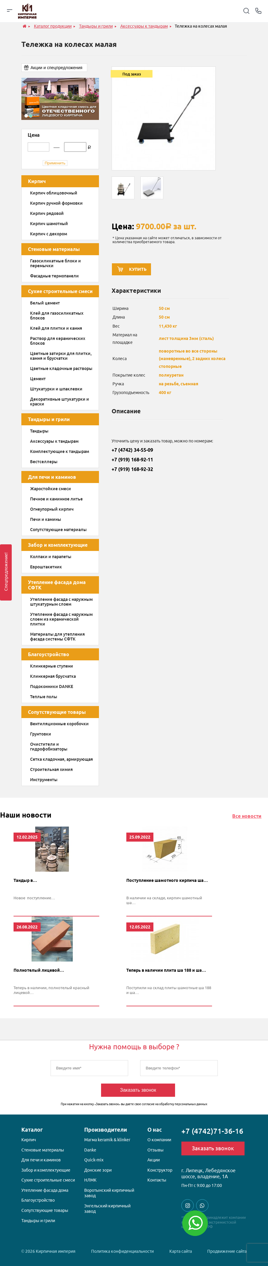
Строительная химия (51, 769)
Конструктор (159, 1171)
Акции (153, 1160)
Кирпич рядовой (47, 213)
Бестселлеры (43, 461)
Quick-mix (93, 1160)
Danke (90, 1150)
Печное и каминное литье (56, 499)
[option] (60, 99)
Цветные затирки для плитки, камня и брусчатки (61, 356)
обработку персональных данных (183, 1105)
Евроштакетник (46, 566)
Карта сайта (180, 1251)
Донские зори (98, 1171)
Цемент (38, 378)
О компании (159, 1140)
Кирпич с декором (48, 233)
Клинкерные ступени (51, 666)
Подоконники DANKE (51, 686)
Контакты (156, 1181)
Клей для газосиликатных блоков (56, 315)
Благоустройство (48, 654)
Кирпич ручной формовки (56, 203)
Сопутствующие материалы (58, 529)
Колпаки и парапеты (50, 556)
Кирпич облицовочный (53, 193)
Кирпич (37, 181)
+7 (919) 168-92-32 (132, 471)
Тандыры (39, 431)
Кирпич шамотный (49, 223)
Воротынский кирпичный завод (109, 1194)
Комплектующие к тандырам (59, 451)
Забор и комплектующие (58, 545)
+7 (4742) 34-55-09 (132, 451)
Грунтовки (40, 734)
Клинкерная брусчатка (53, 676)
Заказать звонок (138, 1090)
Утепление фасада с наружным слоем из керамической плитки (61, 619)
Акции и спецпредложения (56, 67)
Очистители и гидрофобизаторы (48, 746)
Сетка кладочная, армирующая (61, 759)
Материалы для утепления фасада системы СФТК (57, 636)
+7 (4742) (212, 1132)
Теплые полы (43, 696)
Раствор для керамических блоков (57, 341)
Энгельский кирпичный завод (107, 1209)
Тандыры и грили (49, 419)
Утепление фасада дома (44, 1191)
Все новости (246, 815)
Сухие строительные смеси (60, 291)
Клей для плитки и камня (56, 328)
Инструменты (43, 779)
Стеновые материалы (54, 249)
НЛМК (90, 1181)
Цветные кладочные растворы (61, 368)
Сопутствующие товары (57, 712)
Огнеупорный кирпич (52, 509)
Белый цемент (45, 303)
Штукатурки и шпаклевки (56, 389)
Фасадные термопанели (54, 276)
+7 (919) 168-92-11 (132, 461)
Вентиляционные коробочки (59, 723)
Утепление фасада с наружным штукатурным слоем (61, 602)
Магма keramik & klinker (107, 1140)
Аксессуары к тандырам (54, 441)
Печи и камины (45, 519)
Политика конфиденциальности (122, 1251)
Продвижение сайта (227, 1251)
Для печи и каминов (52, 477)
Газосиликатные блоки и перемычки (55, 263)
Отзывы (155, 1150)
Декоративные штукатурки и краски (59, 401)
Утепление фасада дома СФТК (57, 584)
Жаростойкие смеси (50, 488)
